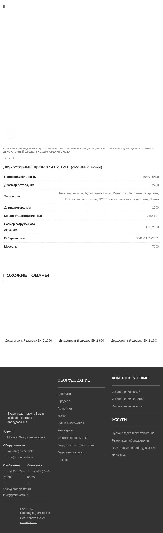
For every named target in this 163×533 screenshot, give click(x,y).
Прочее (63, 459)
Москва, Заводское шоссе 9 (26, 437)
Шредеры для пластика (98, 148)
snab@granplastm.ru (17, 489)
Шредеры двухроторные (134, 148)
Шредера (64, 401)
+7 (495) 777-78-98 (20, 451)
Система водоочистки (72, 437)
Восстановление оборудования (133, 448)
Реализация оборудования (130, 440)
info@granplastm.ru (21, 457)
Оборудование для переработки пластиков (48, 148)
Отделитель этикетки (72, 452)
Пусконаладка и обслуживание (133, 433)
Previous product (5, 158)
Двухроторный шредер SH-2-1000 (28, 340)
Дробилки (64, 394)
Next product (13, 158)
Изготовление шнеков (127, 406)
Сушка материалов (71, 423)
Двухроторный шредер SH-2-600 (81, 340)
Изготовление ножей (126, 391)
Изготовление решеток (127, 399)
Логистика (119, 455)
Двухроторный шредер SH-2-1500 (134, 340)
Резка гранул (66, 430)
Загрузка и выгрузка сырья (76, 445)
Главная (9, 148)
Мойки (62, 415)
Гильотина (65, 408)
